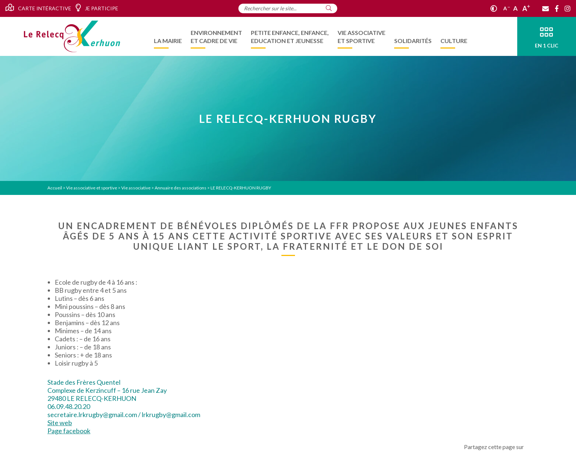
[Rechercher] (329, 8)
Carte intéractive (38, 7)
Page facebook (68, 431)
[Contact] (545, 8)
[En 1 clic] (546, 36)
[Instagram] (567, 8)
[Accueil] (72, 36)
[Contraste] (493, 8)
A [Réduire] (506, 8)
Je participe (96, 7)
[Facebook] (556, 8)
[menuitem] (168, 36)
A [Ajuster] (515, 8)
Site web (59, 423)
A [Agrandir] (526, 8)
